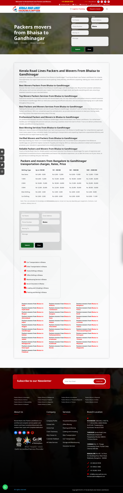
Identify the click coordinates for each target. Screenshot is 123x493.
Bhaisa (24, 43)
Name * (74, 17)
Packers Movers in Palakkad (45, 399)
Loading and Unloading (70, 432)
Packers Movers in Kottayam (21, 404)
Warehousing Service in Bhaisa (36, 279)
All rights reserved (20, 490)
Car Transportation (69, 439)
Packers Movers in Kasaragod (21, 397)
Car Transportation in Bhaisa (36, 262)
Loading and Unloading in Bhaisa (38, 288)
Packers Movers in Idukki (44, 404)
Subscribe (99, 381)
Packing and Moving (69, 428)
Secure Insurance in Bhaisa (35, 284)
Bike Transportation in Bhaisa (37, 267)
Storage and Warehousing (71, 442)
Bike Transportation (69, 435)
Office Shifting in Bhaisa (35, 275)
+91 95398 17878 (95, 470)
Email (93, 17)
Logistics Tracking (77, 9)
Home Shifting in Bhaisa (35, 271)
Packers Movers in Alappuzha (45, 402)
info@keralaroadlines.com (98, 474)
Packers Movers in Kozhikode (69, 397)
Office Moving (67, 424)
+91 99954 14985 (95, 467)
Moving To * (75, 29)
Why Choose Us (51, 435)
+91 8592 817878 (95, 463)
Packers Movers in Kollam (91, 399)
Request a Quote (95, 9)
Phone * (74, 23)
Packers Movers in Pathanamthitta (23, 402)
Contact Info (50, 424)
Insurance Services (69, 446)
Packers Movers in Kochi (91, 402)
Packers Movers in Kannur (21, 399)
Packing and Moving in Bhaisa (37, 292)
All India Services (52, 442)
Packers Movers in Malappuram (46, 397)
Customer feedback (53, 439)
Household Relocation (70, 421)
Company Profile (52, 421)
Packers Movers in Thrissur (69, 402)
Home (16, 43)
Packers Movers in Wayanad (92, 397)
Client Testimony (52, 432)
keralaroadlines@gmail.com (96, 476)
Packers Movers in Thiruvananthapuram (72, 399)
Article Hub (50, 428)
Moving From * (95, 23)
